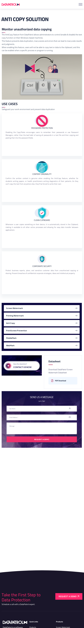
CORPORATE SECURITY (42, 266)
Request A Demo (41, 439)
